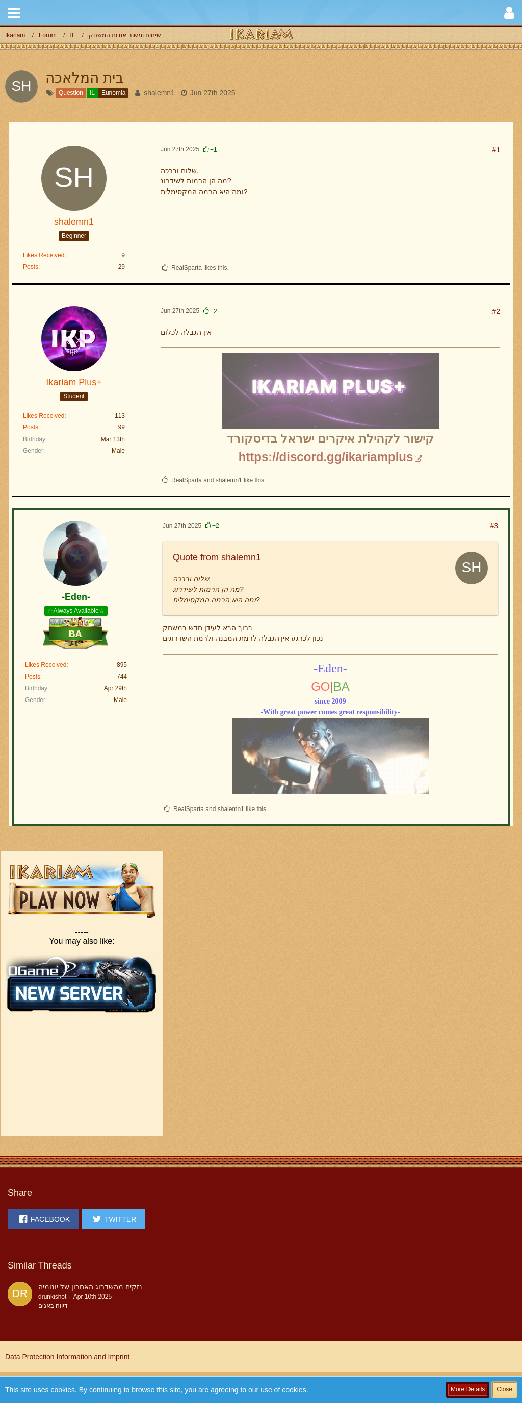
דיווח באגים (53, 1305)
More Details (468, 1389)
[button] (13, 13)
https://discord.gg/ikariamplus (326, 457)
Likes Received (43, 255)
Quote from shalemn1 (217, 557)
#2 (496, 311)
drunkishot (52, 1296)
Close (504, 1389)
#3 (494, 526)
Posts (30, 267)
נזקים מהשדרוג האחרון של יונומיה (90, 1287)
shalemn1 (159, 93)
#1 (496, 150)
